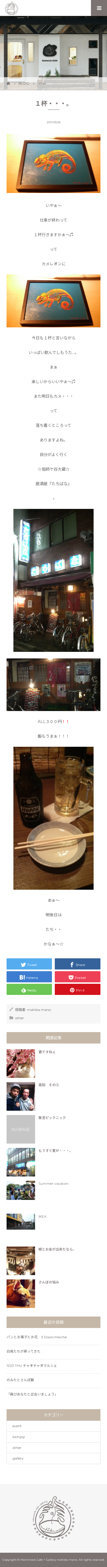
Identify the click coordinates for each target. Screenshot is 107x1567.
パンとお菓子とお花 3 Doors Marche (37, 1337)
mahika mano (39, 1010)
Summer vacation (53, 1183)
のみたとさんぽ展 (20, 1380)
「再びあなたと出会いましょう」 (32, 1394)
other (19, 1018)
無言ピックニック (52, 1118)
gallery (18, 1458)
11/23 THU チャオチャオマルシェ (32, 1365)
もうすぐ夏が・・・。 (56, 1150)
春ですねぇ (47, 1052)
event (17, 1426)
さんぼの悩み (49, 1282)
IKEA (43, 1216)
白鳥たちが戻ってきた (24, 1351)
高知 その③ (49, 1085)
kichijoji (19, 1437)
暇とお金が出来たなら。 (57, 1249)
